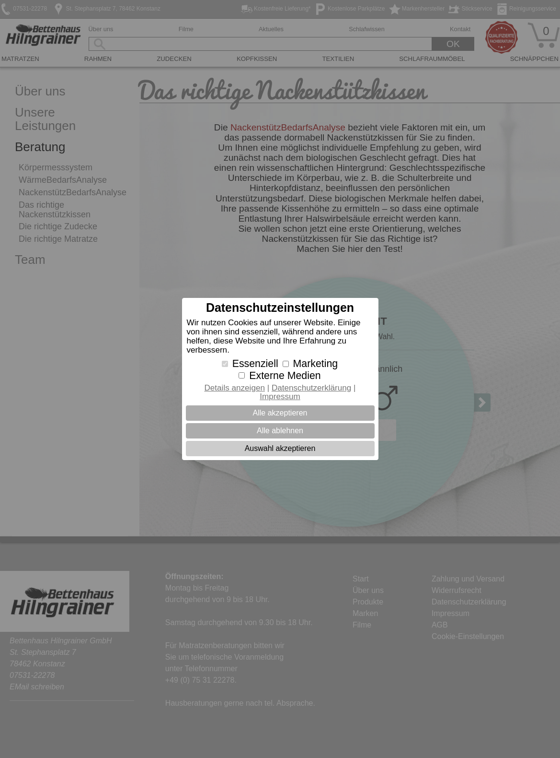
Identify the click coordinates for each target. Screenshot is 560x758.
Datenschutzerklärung (311, 387)
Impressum (280, 396)
